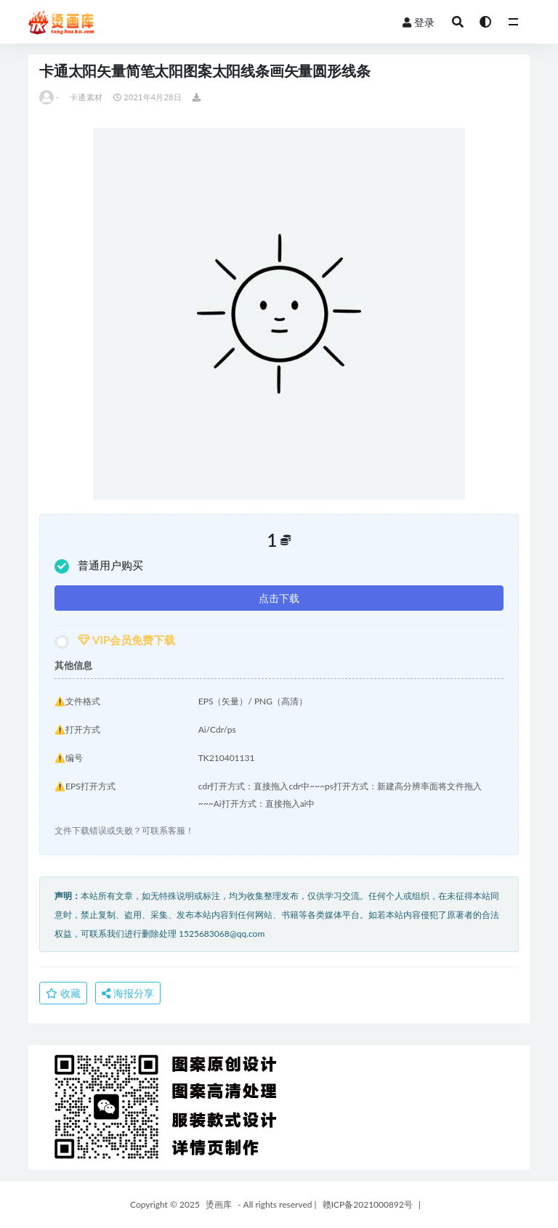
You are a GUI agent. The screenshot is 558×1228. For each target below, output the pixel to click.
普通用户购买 (98, 566)
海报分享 (128, 993)
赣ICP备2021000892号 (368, 1204)
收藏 (63, 993)
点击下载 (279, 598)
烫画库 (219, 1204)
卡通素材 (86, 97)
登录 (418, 22)
